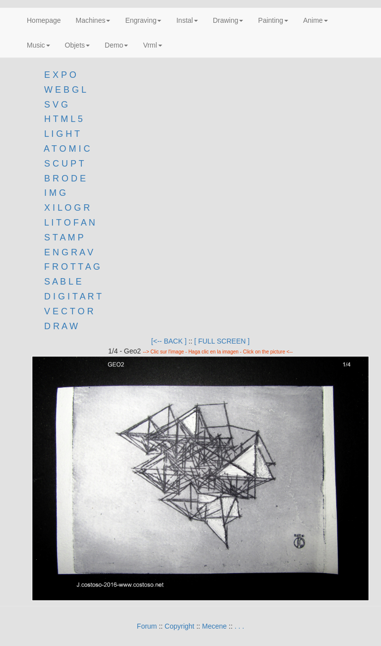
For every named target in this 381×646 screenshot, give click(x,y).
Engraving (143, 20)
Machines (93, 20)
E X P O (60, 75)
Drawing (228, 20)
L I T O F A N (69, 223)
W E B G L (65, 90)
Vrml (152, 45)
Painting (273, 20)
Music (38, 45)
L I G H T (62, 134)
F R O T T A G (72, 267)
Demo (116, 45)
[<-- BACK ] (169, 341)
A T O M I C (67, 149)
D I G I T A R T (72, 296)
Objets (77, 45)
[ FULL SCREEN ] (222, 341)
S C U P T (64, 164)
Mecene (214, 626)
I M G (54, 193)
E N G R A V (68, 252)
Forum (147, 626)
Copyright (179, 626)
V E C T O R (67, 311)
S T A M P (63, 237)
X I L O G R (67, 208)
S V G (55, 105)
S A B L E (62, 282)
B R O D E (65, 178)
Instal (186, 20)
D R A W (60, 326)
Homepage (44, 20)
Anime (315, 20)
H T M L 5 (62, 119)
